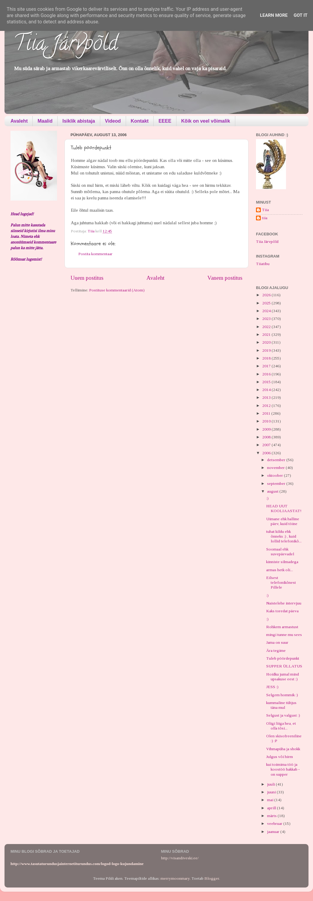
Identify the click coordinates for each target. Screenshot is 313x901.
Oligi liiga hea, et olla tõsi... (281, 725)
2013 (267, 397)
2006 (267, 453)
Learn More (273, 15)
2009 (267, 429)
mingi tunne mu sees (284, 634)
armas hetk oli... (279, 570)
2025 (267, 303)
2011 (266, 413)
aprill (272, 808)
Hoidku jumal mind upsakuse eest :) (282, 676)
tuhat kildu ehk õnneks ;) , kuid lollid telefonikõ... (284, 536)
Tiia (265, 209)
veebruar (275, 823)
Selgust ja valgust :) (283, 715)
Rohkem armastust (282, 627)
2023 (267, 318)
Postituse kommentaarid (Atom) (117, 290)
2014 (267, 389)
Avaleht (19, 121)
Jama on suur (277, 642)
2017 (267, 366)
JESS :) (272, 687)
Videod (113, 121)
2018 (267, 358)
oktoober (275, 475)
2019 (267, 350)
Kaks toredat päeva (282, 611)
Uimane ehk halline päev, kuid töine (282, 521)
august (273, 491)
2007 (267, 445)
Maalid (45, 121)
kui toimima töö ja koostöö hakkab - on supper (283, 769)
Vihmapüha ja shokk (283, 749)
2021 (267, 334)
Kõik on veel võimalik (205, 121)
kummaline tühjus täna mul (281, 705)
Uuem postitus (87, 278)
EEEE (164, 121)
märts (272, 815)
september (276, 483)
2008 (267, 437)
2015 (267, 382)
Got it (300, 15)
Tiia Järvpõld (66, 45)
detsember (276, 460)
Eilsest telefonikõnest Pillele (281, 582)
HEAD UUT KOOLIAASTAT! (283, 508)
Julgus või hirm (279, 756)
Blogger (211, 878)
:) (267, 498)
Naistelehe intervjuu (283, 603)
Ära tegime (276, 650)
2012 (267, 405)
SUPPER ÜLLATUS (284, 666)
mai (270, 800)
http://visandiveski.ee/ (180, 858)
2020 (267, 342)
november (276, 467)
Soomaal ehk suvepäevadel (280, 551)
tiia (264, 218)
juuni (272, 792)
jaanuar (273, 831)
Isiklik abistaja (78, 121)
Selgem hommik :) (282, 695)
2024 (267, 311)
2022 (267, 326)
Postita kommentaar (95, 254)
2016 (267, 374)
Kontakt (140, 121)
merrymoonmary (175, 878)
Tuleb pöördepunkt (282, 658)
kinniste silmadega (282, 561)
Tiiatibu (262, 263)
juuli (271, 784)
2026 (267, 295)
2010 (267, 421)
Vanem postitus (224, 278)
